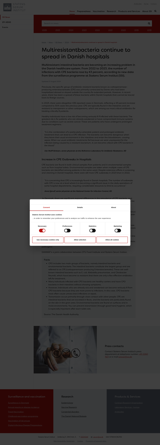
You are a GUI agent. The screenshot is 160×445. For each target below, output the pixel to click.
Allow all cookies (112, 240)
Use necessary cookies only (48, 240)
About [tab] (113, 207)
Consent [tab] (46, 207)
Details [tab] (80, 207)
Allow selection (80, 240)
